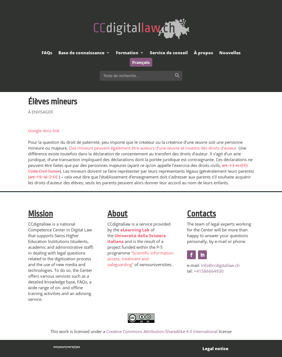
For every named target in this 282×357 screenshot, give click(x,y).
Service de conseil (169, 53)
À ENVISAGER (40, 112)
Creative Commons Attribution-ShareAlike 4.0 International (162, 331)
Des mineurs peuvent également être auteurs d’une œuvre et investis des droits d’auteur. (153, 148)
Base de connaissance (81, 53)
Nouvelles (230, 53)
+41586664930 (209, 271)
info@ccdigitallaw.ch (220, 265)
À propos (203, 53)
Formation (127, 53)
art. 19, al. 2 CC (44, 177)
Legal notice (215, 348)
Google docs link (43, 130)
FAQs (47, 53)
